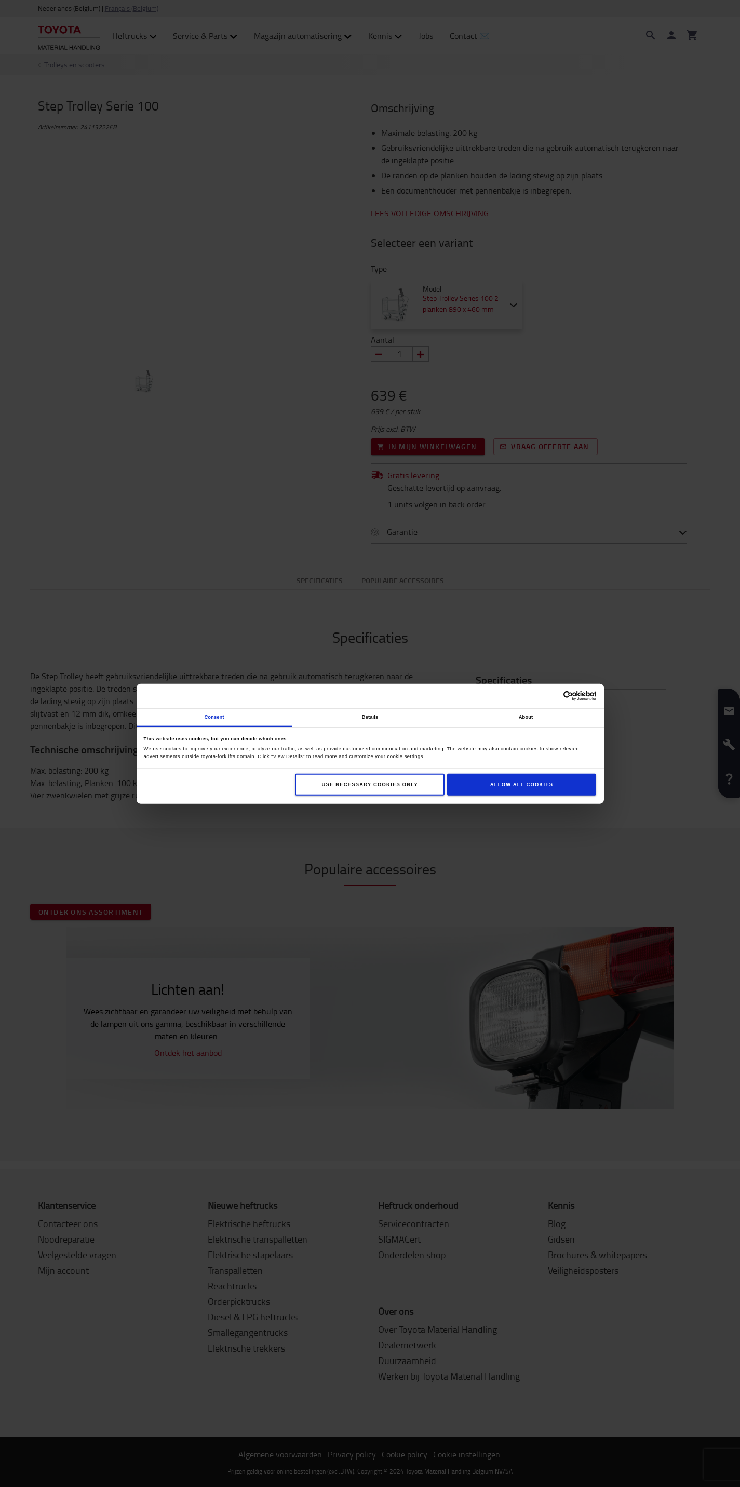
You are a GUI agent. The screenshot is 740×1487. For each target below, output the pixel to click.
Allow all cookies (522, 784)
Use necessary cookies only (369, 784)
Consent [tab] (214, 717)
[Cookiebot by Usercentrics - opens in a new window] (550, 696)
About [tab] (526, 717)
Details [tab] (370, 717)
